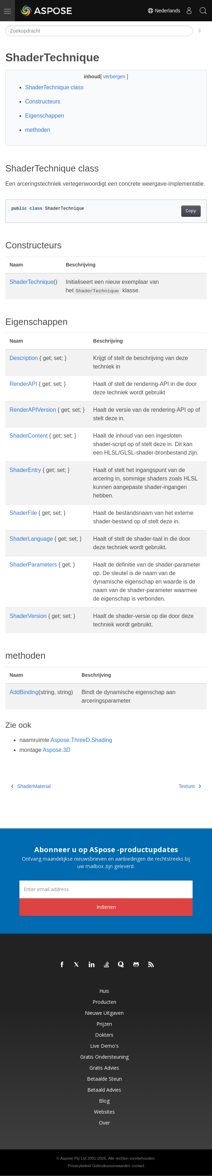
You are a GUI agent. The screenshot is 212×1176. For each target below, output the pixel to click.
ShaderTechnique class (54, 87)
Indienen (106, 907)
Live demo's (104, 1045)
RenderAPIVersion (33, 410)
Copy (191, 211)
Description (24, 358)
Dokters (104, 1034)
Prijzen (104, 1023)
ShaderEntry (25, 470)
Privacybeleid (79, 1166)
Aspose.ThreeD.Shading (81, 740)
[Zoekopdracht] (99, 31)
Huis (104, 990)
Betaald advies (104, 1089)
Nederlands (164, 10)
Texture (190, 786)
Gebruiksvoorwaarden (111, 1166)
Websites (104, 1111)
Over (104, 1122)
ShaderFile (23, 513)
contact (138, 1166)
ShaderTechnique (32, 282)
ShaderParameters (33, 565)
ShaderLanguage (31, 539)
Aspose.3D (56, 750)
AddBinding (24, 692)
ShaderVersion (28, 616)
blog (104, 1100)
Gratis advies (104, 1067)
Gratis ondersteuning (104, 1056)
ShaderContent (29, 436)
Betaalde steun (104, 1078)
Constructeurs (42, 102)
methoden (37, 130)
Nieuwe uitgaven (104, 1012)
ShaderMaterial (31, 786)
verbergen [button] (115, 76)
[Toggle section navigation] (200, 31)
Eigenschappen (44, 116)
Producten (104, 1001)
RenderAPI (23, 384)
